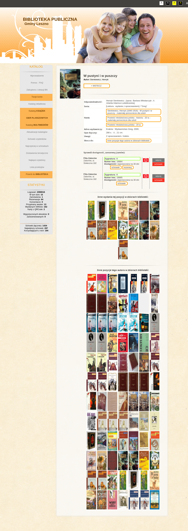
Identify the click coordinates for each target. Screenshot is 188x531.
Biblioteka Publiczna (50, 19)
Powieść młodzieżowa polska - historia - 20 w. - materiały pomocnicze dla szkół (129, 119)
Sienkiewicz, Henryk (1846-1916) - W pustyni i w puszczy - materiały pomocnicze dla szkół (129, 111)
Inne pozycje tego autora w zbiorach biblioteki (128, 140)
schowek (115, 167)
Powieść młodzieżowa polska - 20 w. (124, 125)
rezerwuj (128, 167)
